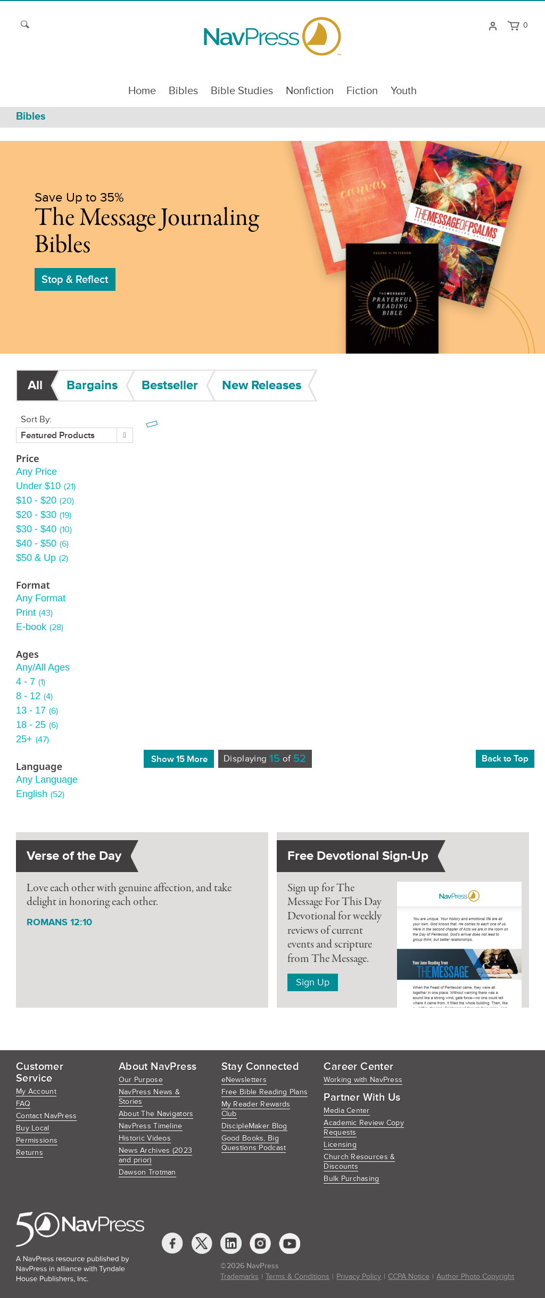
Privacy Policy (358, 1276)
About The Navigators (156, 1113)
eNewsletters (244, 1079)
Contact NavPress (46, 1115)
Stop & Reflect (75, 279)
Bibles (183, 91)
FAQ (23, 1103)
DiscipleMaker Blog (254, 1125)
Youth (404, 91)
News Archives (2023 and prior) (155, 1155)
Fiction (362, 91)
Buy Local (32, 1128)
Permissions (36, 1140)
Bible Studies (242, 91)
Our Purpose (141, 1079)
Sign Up (312, 982)
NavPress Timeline (151, 1125)
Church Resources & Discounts (359, 1161)
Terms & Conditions (297, 1276)
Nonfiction (310, 91)
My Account (36, 1091)
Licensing (340, 1144)
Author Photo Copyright (475, 1276)
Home (142, 91)
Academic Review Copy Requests (364, 1127)
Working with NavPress (363, 1079)
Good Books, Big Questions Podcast (253, 1143)
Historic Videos (145, 1138)
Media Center (346, 1110)
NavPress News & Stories (149, 1096)
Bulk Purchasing (351, 1178)
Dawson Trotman (147, 1172)
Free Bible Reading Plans (264, 1091)
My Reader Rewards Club (256, 1109)
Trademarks (239, 1276)
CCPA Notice (409, 1276)
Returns (29, 1152)
